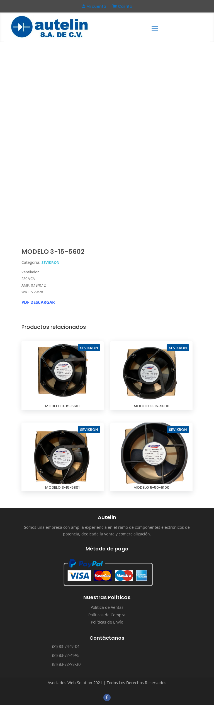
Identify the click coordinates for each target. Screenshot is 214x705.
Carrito (122, 6)
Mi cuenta (94, 6)
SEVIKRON (51, 262)
